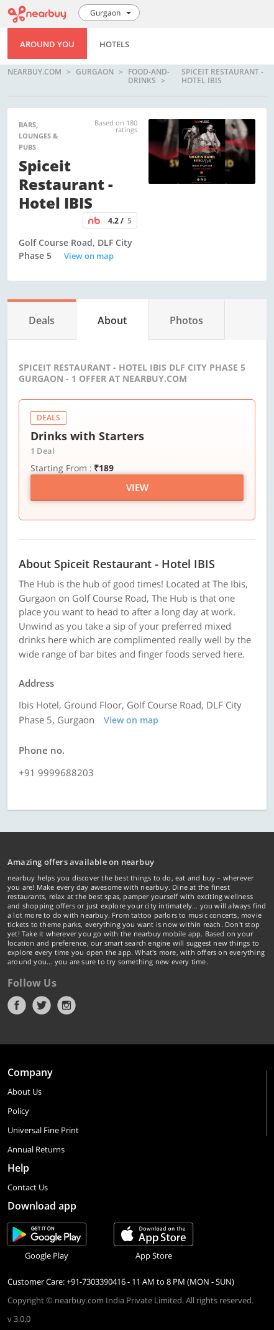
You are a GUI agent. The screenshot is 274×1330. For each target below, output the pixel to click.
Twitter (41, 1005)
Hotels (114, 44)
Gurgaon (95, 72)
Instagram (66, 1005)
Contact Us (27, 1187)
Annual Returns (36, 1149)
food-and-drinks (149, 76)
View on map (89, 255)
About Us (24, 1091)
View (137, 487)
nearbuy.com (34, 72)
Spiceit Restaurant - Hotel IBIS (222, 76)
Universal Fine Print (43, 1130)
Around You (47, 44)
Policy (18, 1110)
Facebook (16, 1005)
